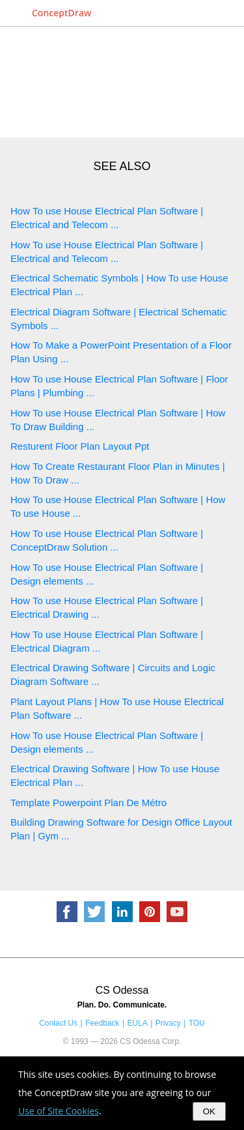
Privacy (168, 1023)
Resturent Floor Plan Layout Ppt (79, 446)
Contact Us (58, 1023)
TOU (197, 1023)
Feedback (102, 1023)
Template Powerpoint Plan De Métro (88, 802)
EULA (138, 1023)
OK (209, 1111)
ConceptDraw (61, 13)
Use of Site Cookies (58, 1111)
